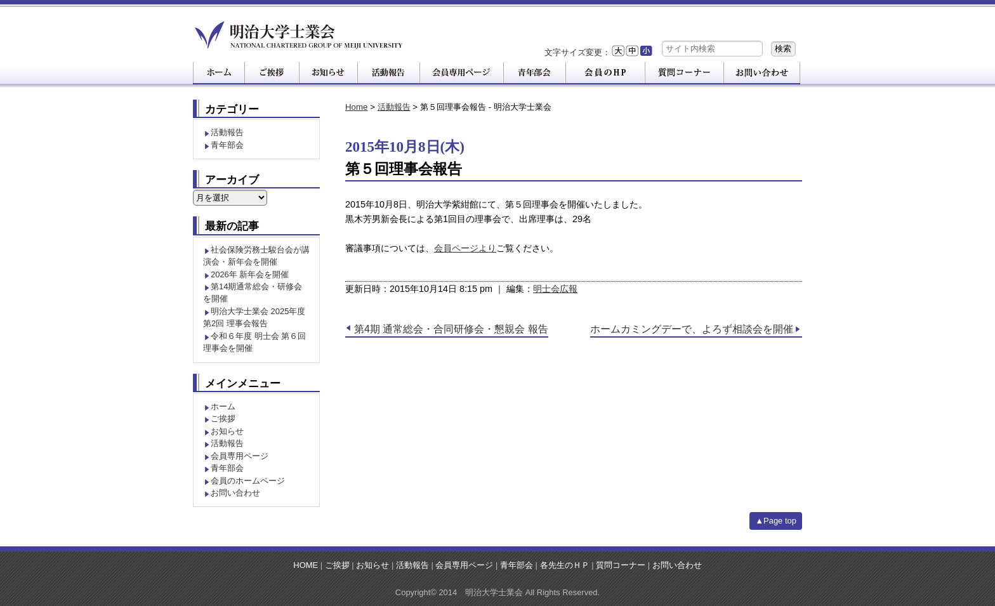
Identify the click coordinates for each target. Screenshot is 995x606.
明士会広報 (555, 289)
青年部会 (227, 145)
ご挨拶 (223, 418)
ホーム (223, 406)
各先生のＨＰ (565, 565)
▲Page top (775, 520)
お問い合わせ (235, 492)
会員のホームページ (248, 480)
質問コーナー (620, 565)
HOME (305, 565)
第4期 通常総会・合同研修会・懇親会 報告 (451, 329)
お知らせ (227, 431)
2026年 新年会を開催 (250, 274)
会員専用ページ (239, 456)
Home (356, 107)
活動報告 (394, 107)
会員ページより (465, 248)
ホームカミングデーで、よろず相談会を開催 (691, 329)
